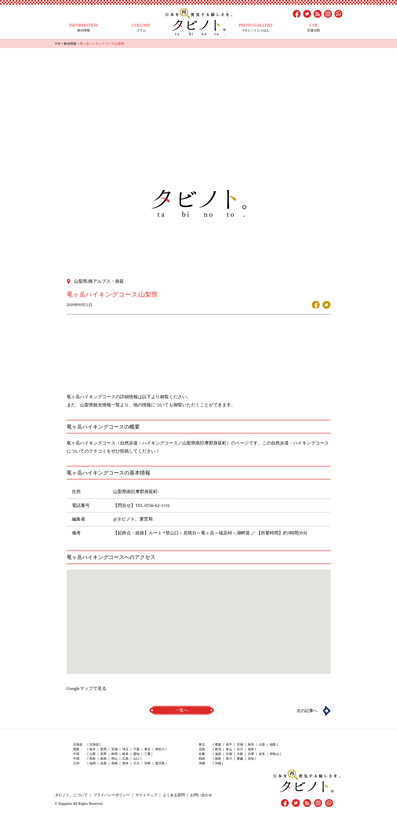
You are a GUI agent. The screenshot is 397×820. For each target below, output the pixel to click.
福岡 (92, 763)
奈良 (262, 754)
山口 (136, 758)
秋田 (251, 744)
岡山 (114, 758)
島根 (103, 758)
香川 (229, 758)
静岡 (114, 754)
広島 (125, 758)
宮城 (240, 744)
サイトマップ (146, 795)
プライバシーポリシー (111, 795)
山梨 (92, 754)
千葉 (136, 749)
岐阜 (125, 754)
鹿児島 (160, 763)
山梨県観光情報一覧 (100, 404)
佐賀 (103, 763)
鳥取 (92, 758)
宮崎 (147, 763)
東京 (147, 749)
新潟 (218, 749)
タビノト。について (71, 795)
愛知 (136, 754)
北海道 (94, 744)
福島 (273, 744)
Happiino (65, 804)
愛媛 (240, 758)
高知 (251, 758)
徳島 (218, 758)
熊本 (125, 763)
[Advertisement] (198, 87)
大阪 (240, 754)
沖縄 (218, 763)
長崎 (114, 763)
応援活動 (313, 27)
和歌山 (274, 754)
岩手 (229, 744)
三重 (147, 754)
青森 (218, 744)
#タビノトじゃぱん (256, 27)
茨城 (114, 749)
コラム (141, 27)
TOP (58, 43)
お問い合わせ (201, 795)
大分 (136, 763)
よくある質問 (174, 795)
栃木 (92, 749)
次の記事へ (307, 710)
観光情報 (83, 27)
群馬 (103, 749)
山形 (262, 744)
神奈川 (160, 749)
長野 (103, 754)
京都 (229, 754)
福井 (251, 749)
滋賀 (218, 754)
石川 (240, 749)
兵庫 (251, 754)
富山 (229, 749)
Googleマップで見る (86, 688)
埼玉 (125, 749)
